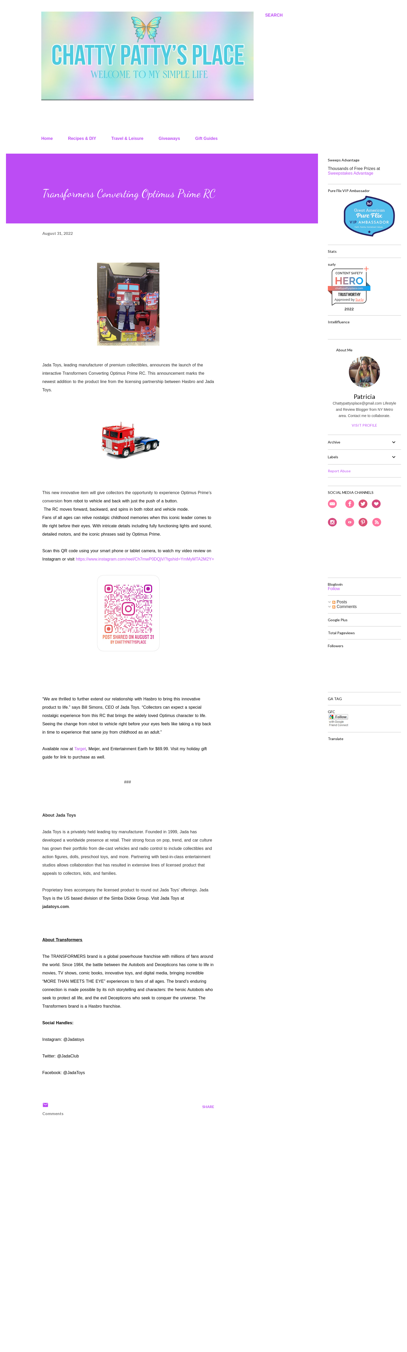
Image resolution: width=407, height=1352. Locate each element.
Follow (334, 588)
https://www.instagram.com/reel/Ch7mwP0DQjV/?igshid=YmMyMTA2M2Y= (145, 559)
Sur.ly (359, 300)
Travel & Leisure (127, 138)
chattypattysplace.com (349, 288)
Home (47, 138)
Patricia (364, 396)
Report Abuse (339, 471)
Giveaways (169, 138)
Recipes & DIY (82, 138)
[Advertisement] (120, 1287)
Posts (339, 602)
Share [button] (208, 1106)
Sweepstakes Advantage (350, 173)
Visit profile (364, 425)
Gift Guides (206, 138)
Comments (344, 606)
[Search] (274, 15)
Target (80, 749)
